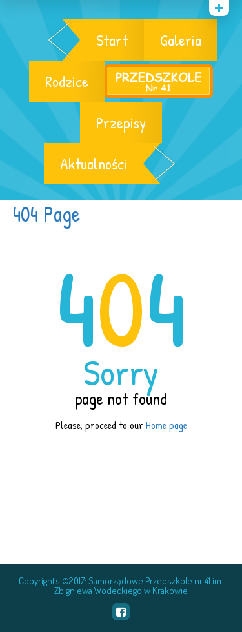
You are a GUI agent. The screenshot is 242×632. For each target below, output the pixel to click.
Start (112, 40)
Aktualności (93, 163)
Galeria (180, 40)
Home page (166, 425)
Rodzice (67, 81)
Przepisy (121, 122)
